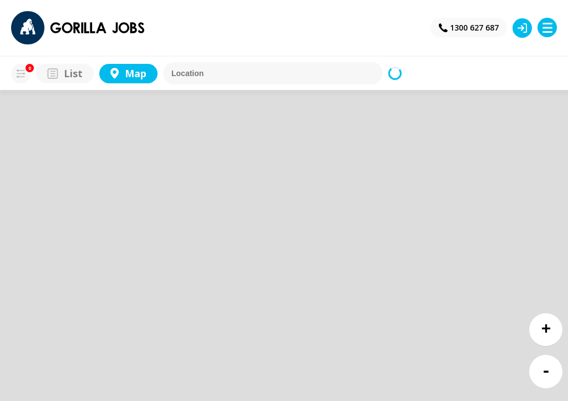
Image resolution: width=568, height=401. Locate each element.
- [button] (546, 371)
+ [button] (546, 329)
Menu (547, 27)
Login (522, 28)
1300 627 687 (474, 27)
